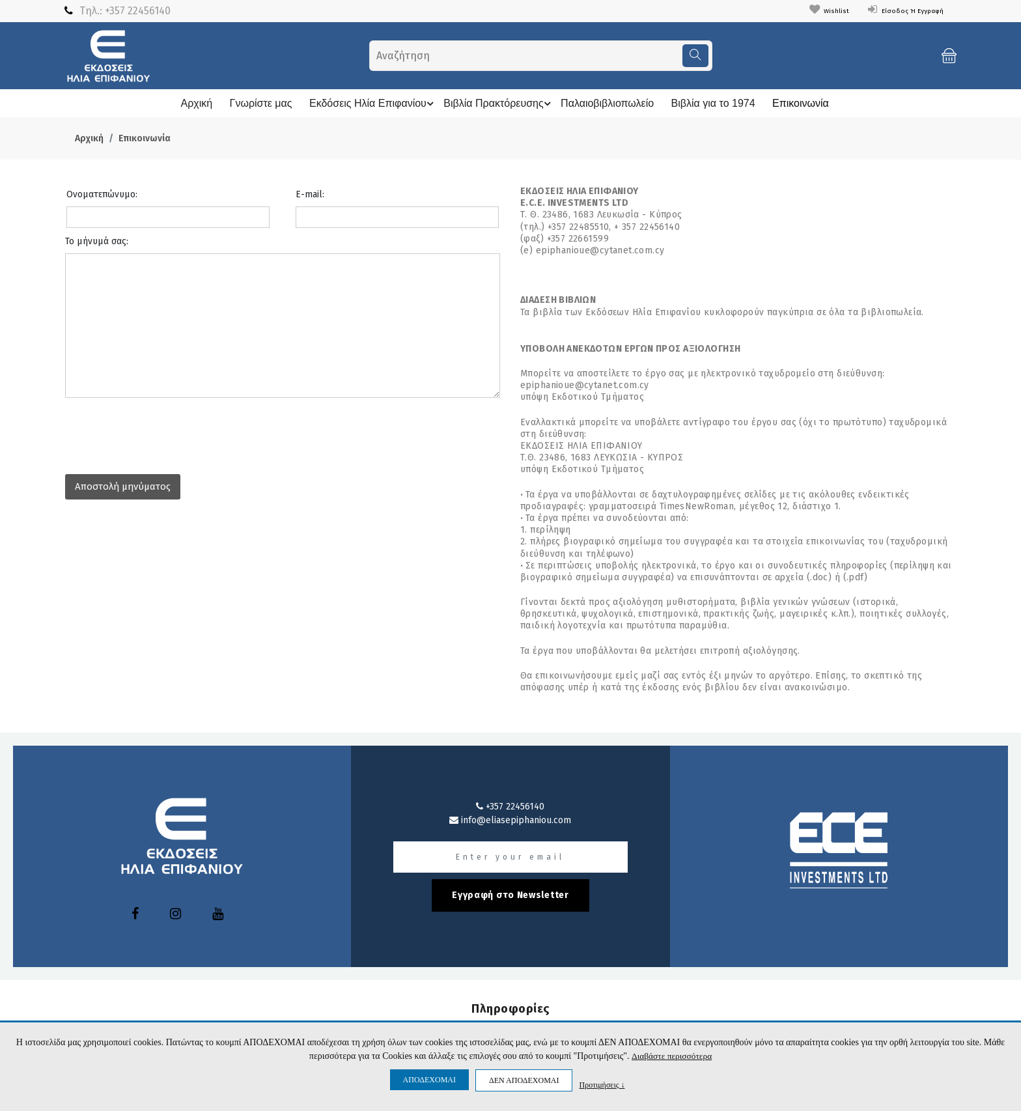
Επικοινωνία (800, 103)
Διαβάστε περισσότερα (672, 1056)
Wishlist (804, 10)
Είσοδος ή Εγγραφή (895, 10)
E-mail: (310, 194)
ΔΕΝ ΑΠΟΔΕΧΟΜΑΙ (524, 1080)
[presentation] (164, 432)
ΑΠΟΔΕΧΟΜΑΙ (429, 1079)
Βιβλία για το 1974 (714, 103)
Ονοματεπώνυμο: (101, 194)
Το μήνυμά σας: (96, 241)
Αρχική (191, 103)
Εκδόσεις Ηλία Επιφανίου (370, 103)
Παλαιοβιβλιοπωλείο (607, 103)
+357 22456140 (138, 11)
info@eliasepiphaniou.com (510, 820)
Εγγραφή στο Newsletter (510, 895)
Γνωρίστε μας (255, 103)
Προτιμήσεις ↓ (601, 1084)
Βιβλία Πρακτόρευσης (497, 103)
